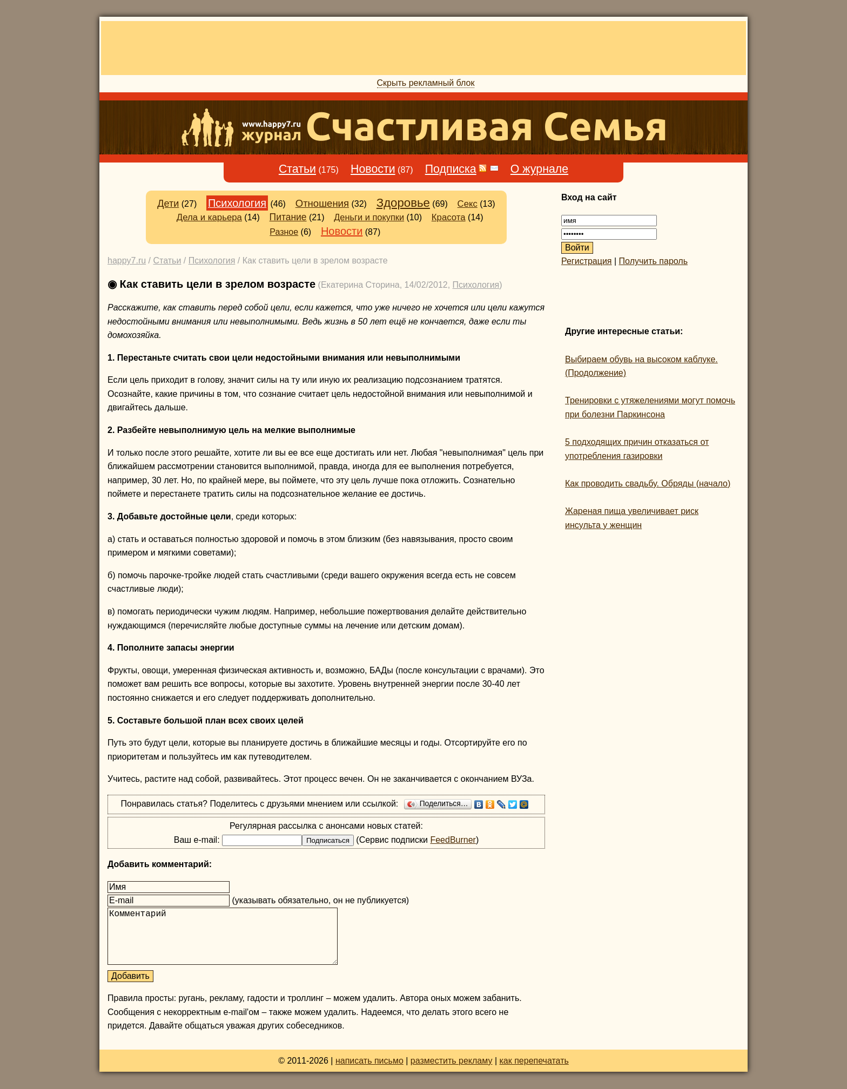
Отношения (322, 203)
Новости (373, 169)
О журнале (539, 169)
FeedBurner (453, 839)
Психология (237, 203)
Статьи (297, 169)
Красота (449, 217)
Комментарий (222, 936)
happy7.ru (126, 260)
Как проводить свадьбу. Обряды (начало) (647, 483)
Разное (284, 231)
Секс (468, 204)
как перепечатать (534, 1060)
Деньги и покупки (369, 217)
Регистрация (586, 261)
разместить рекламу (452, 1060)
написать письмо (369, 1060)
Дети (168, 203)
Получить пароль (653, 261)
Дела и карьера (209, 217)
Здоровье (403, 202)
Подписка (450, 169)
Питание (288, 217)
